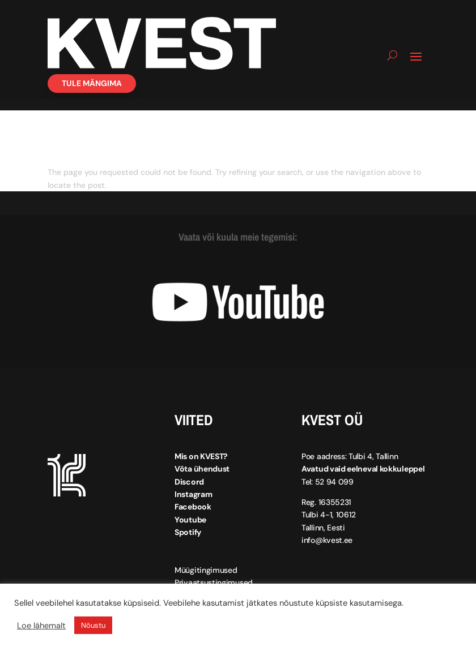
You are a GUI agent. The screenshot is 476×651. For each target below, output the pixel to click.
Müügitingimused (206, 570)
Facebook (193, 507)
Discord (189, 482)
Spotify (188, 532)
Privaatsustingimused (214, 582)
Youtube (190, 520)
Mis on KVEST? (201, 456)
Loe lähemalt (41, 625)
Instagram (193, 494)
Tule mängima (92, 83)
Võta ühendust (202, 469)
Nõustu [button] (93, 625)
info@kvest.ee (326, 540)
